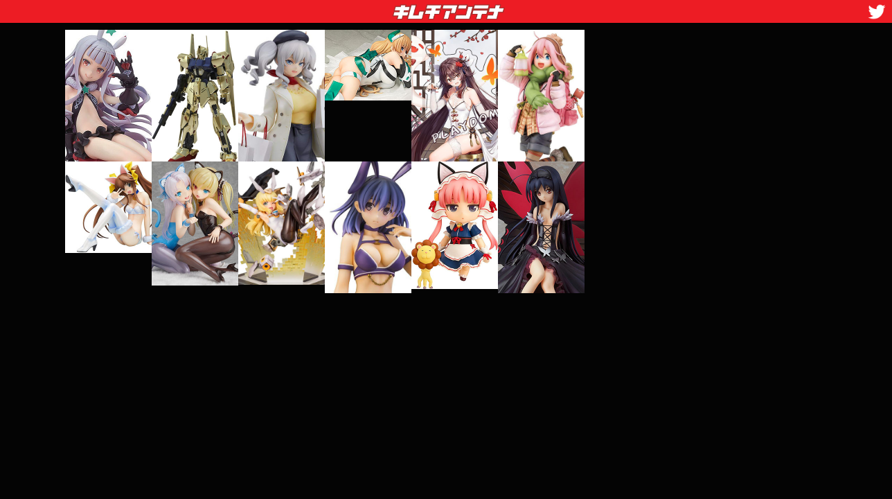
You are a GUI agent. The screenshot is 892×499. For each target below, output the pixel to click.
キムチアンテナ (348, 7)
